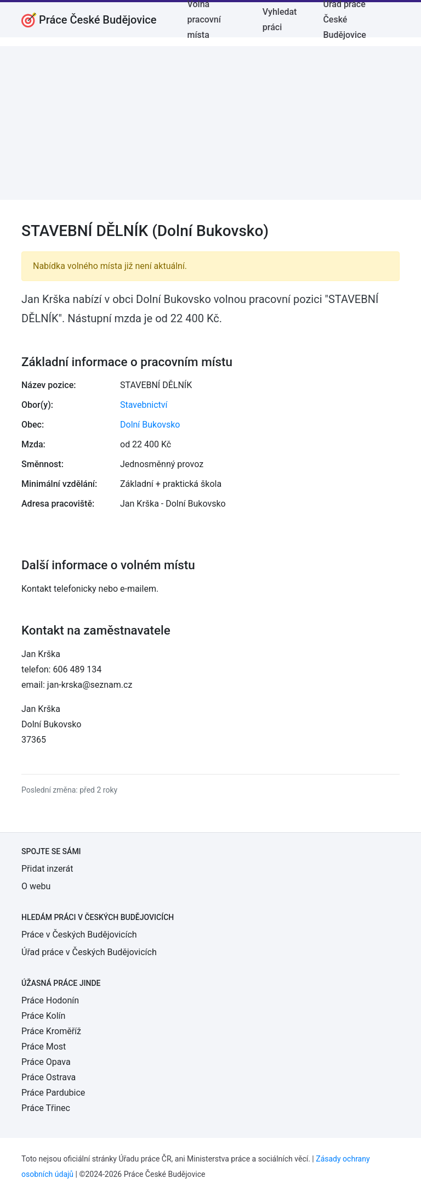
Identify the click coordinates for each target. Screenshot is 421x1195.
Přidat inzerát (47, 868)
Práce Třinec (45, 1108)
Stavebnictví (143, 405)
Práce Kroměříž (51, 1031)
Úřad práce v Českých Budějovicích (89, 952)
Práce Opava (46, 1062)
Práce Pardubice (53, 1092)
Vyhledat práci (280, 19)
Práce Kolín (43, 1016)
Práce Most (43, 1046)
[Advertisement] (210, 123)
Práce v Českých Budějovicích (79, 934)
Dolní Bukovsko (150, 424)
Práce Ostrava (48, 1077)
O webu (35, 886)
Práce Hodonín (50, 1000)
